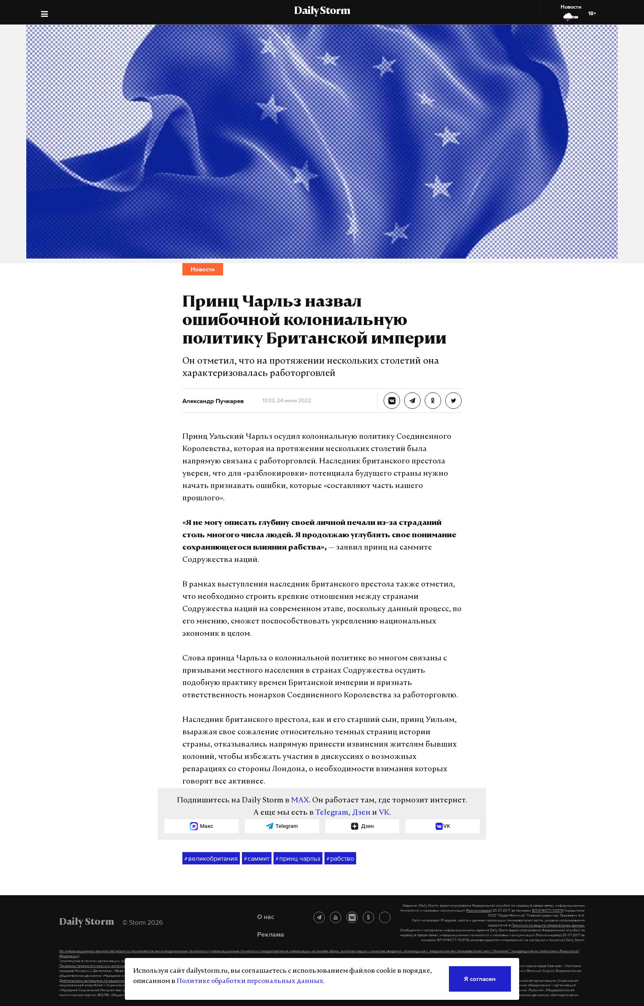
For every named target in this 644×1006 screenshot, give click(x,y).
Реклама (270, 934)
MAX (300, 800)
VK (384, 813)
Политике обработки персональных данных (250, 981)
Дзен (361, 813)
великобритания (211, 859)
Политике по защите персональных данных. (548, 925)
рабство (340, 859)
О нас (265, 916)
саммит (256, 859)
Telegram (331, 813)
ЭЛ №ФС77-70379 (547, 910)
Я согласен (480, 978)
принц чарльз (298, 859)
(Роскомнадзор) (479, 910)
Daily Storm (322, 11)
